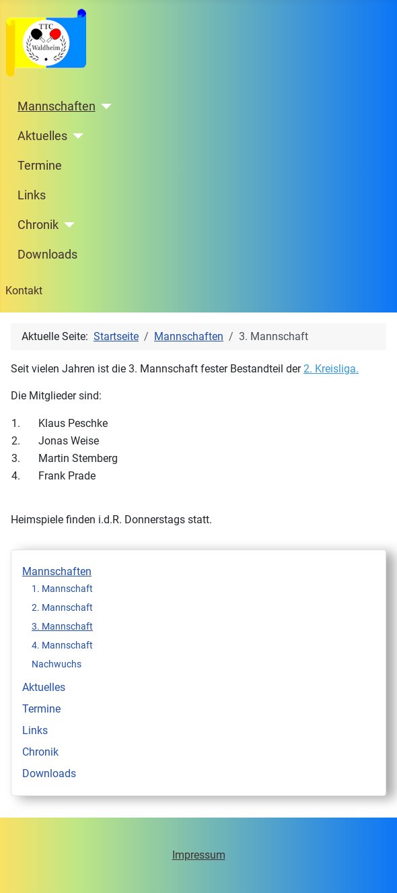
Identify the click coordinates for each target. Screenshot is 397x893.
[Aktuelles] (75, 136)
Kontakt (23, 290)
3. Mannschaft (62, 626)
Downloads (47, 254)
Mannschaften (56, 106)
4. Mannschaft (62, 645)
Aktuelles (42, 136)
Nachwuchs (56, 664)
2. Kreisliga (329, 368)
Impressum (198, 855)
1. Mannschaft (62, 588)
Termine (39, 165)
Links (31, 195)
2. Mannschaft (62, 607)
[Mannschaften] (104, 106)
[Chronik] (67, 225)
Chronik (38, 225)
